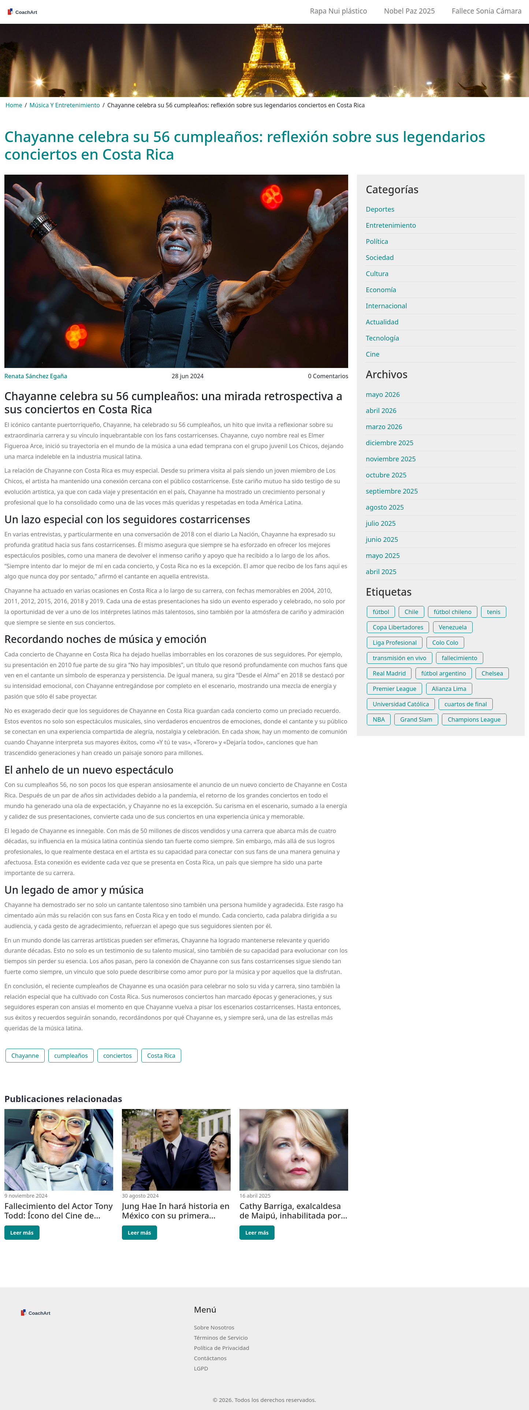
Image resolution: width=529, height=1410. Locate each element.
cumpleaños (71, 1056)
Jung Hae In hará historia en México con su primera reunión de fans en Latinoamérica (176, 1210)
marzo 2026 (384, 426)
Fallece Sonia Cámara (487, 11)
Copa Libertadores (398, 627)
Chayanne (25, 1056)
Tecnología (382, 338)
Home (13, 105)
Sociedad (380, 257)
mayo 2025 (383, 555)
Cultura (377, 273)
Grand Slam (416, 719)
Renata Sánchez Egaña (35, 376)
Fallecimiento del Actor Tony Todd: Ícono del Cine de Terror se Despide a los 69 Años (58, 1210)
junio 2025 (382, 539)
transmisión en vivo (399, 658)
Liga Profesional (395, 643)
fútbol (381, 612)
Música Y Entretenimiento (65, 105)
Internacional (386, 305)
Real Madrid (389, 673)
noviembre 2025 (391, 458)
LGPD (201, 1368)
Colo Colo (445, 643)
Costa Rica (161, 1056)
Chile (411, 612)
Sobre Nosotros (214, 1327)
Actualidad (382, 321)
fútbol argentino (443, 673)
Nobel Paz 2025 (409, 11)
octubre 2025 (386, 474)
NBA (379, 719)
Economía (381, 289)
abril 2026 (381, 410)
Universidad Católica (401, 704)
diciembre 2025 (389, 442)
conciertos (117, 1056)
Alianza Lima (449, 689)
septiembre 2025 (392, 491)
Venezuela (453, 627)
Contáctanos (210, 1358)
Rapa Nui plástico (338, 11)
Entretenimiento (391, 225)
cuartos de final (465, 704)
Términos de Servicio (221, 1337)
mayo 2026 (383, 394)
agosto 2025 (385, 507)
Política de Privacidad (221, 1347)
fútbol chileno (453, 612)
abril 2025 (381, 571)
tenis (493, 612)
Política (377, 241)
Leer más (22, 1232)
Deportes (380, 209)
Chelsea (492, 673)
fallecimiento (459, 658)
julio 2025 (381, 523)
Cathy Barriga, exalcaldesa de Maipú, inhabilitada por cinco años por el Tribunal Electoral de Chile (290, 1210)
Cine (372, 354)
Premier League (394, 689)
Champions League (474, 719)
